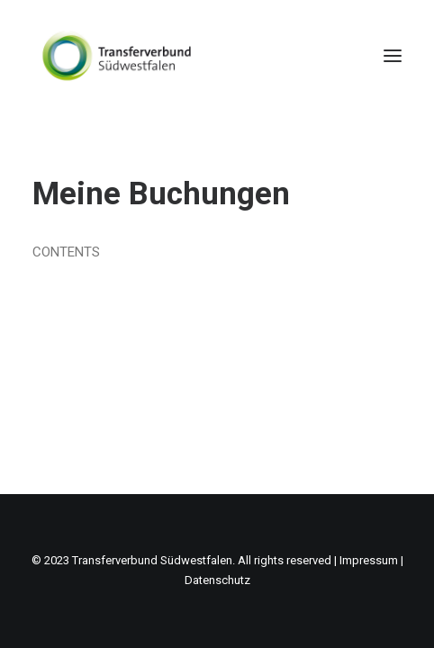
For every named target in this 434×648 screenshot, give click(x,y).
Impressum (368, 560)
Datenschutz (217, 580)
